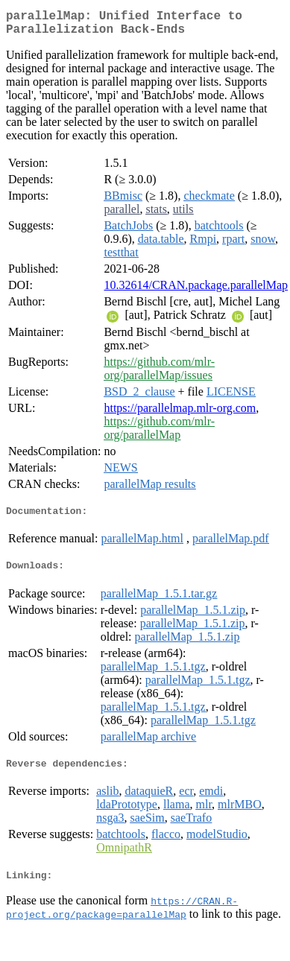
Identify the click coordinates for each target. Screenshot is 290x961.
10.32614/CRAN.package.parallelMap (196, 291)
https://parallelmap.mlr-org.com (180, 413)
